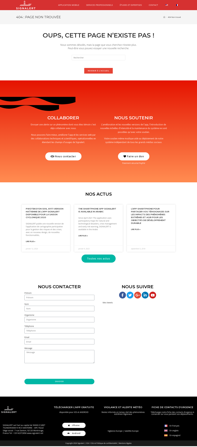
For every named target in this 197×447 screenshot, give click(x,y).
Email (26, 338)
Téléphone (29, 327)
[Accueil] (164, 17)
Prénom (28, 293)
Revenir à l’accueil (98, 71)
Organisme (29, 316)
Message (28, 349)
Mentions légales (125, 444)
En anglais (174, 431)
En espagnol (175, 436)
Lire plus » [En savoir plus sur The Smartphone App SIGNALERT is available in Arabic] (83, 236)
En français (174, 426)
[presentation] (45, 371)
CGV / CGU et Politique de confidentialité (101, 444)
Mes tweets (108, 303)
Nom (26, 305)
